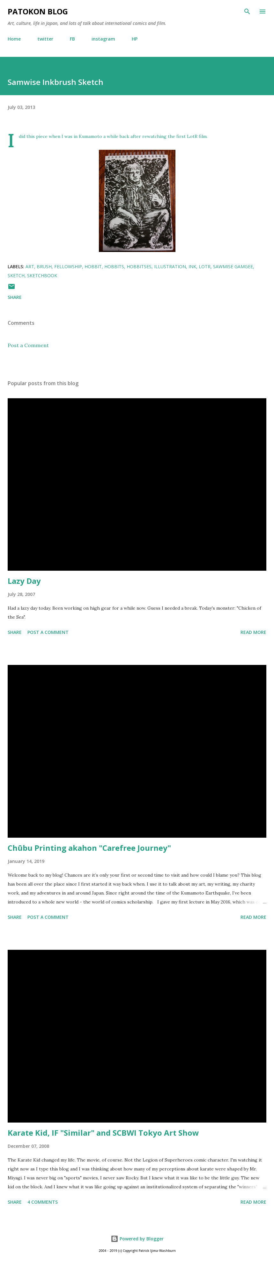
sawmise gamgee (233, 266)
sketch (16, 275)
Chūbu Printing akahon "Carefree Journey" (89, 847)
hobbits (114, 266)
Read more (253, 632)
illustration (170, 266)
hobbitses (139, 266)
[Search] (247, 11)
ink (192, 266)
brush (44, 266)
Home (14, 39)
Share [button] (15, 297)
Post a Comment (28, 345)
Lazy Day (24, 580)
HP (134, 39)
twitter (45, 39)
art (30, 266)
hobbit (93, 266)
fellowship (68, 266)
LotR (205, 266)
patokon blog (38, 11)
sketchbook (42, 275)
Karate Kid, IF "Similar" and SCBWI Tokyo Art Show (103, 1132)
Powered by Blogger (137, 1239)
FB (72, 39)
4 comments (42, 1202)
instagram (103, 39)
